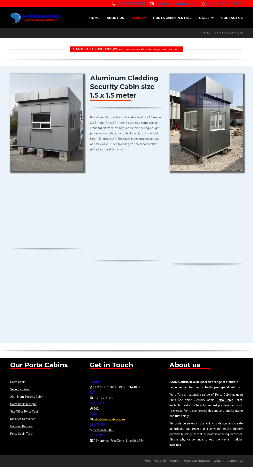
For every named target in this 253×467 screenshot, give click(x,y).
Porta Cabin (17, 382)
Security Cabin (20, 389)
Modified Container (23, 419)
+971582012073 (103, 430)
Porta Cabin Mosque (23, 404)
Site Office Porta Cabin (24, 411)
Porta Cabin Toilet (22, 433)
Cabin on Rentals (21, 426)
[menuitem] (94, 17)
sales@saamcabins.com (175, 4)
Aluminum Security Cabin (26, 396)
